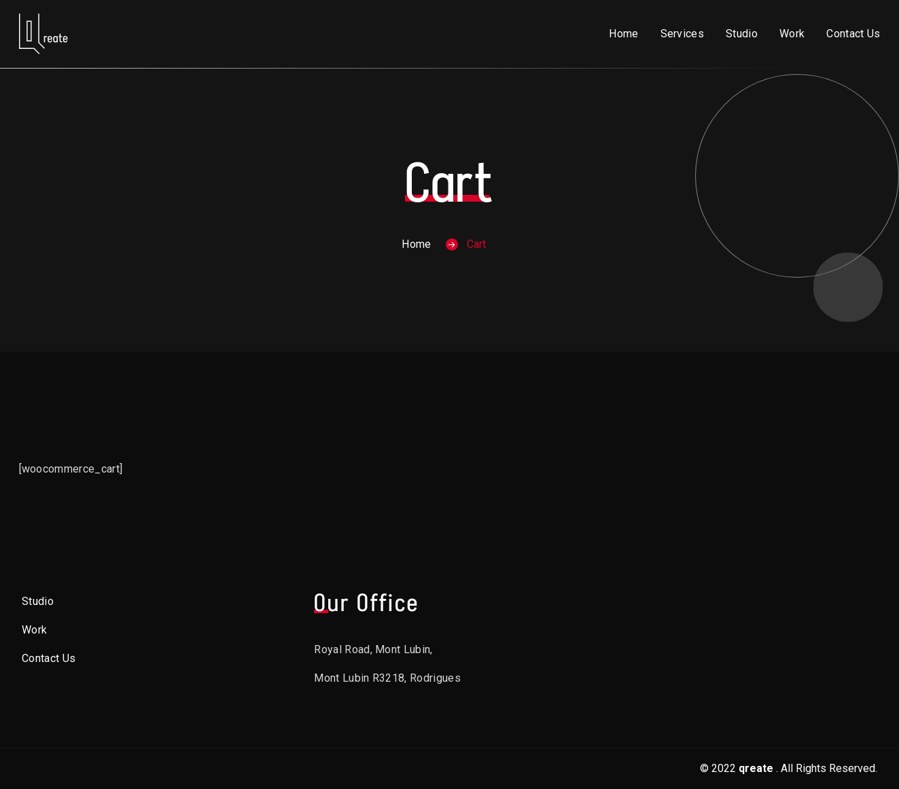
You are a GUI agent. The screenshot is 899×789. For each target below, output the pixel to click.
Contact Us (853, 33)
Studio (742, 33)
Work (792, 33)
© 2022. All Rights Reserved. (788, 768)
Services (682, 33)
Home (623, 33)
